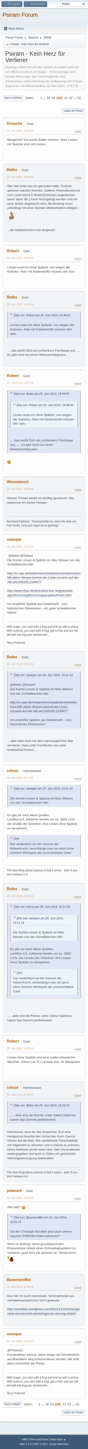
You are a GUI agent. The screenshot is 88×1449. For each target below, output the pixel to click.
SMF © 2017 (41, 1444)
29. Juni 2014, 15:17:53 (20, 777)
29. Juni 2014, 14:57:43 (20, 382)
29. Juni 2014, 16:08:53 (20, 1286)
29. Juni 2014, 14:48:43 (20, 258)
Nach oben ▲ (58, 1439)
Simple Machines (59, 1444)
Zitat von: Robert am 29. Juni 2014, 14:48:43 (42, 315)
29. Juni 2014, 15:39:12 (20, 1094)
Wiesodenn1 (18, 482)
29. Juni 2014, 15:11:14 (20, 546)
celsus (13, 771)
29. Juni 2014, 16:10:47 (20, 1341)
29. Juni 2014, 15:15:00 (20, 664)
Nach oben (12, 1404)
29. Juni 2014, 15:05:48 (20, 489)
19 (53, 98)
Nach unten (12, 98)
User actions (73, 111)
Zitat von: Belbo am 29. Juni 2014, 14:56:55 (41, 394)
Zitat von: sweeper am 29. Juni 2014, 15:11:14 (43, 675)
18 (48, 98)
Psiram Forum (20, 15)
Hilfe (24, 1439)
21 (66, 98)
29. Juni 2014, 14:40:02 (20, 177)
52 (79, 98)
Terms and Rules (38, 1439)
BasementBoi (19, 1280)
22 (71, 98)
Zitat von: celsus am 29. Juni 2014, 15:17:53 (42, 907)
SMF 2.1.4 (25, 1444)
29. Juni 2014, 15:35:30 (20, 1048)
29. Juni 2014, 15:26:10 (20, 896)
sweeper (14, 539)
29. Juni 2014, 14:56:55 (20, 304)
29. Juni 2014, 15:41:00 (20, 1197)
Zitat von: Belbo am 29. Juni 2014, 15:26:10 (41, 1105)
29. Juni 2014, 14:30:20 (20, 130)
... (45, 98)
